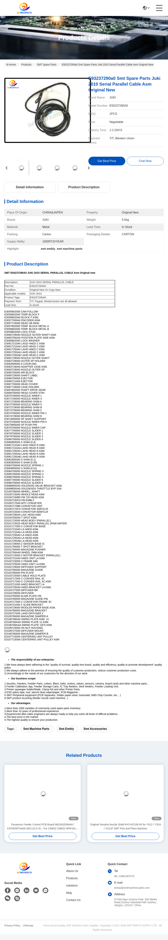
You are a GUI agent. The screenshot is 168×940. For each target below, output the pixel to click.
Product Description (84, 187)
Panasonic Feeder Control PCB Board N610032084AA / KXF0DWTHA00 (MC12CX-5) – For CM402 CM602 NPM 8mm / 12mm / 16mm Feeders (42, 826)
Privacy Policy (12, 925)
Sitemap (28, 925)
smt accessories (95, 728)
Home (11, 64)
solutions (72, 885)
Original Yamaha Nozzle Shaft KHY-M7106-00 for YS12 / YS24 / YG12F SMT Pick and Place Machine (125, 826)
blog (69, 892)
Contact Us (73, 900)
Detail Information (30, 187)
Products (26, 64)
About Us (72, 871)
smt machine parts (36, 728)
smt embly (66, 728)
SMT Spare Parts (46, 64)
